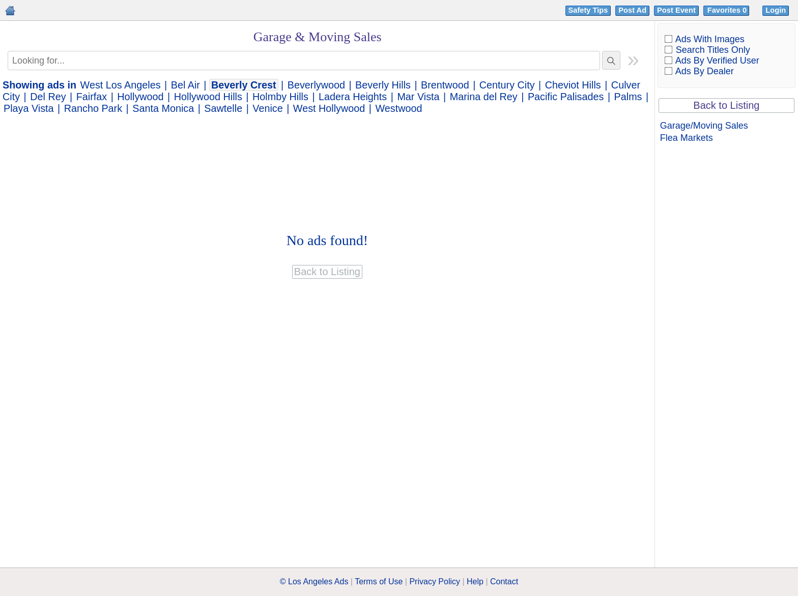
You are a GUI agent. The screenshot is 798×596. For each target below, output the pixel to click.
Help (475, 581)
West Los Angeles (120, 85)
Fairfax (91, 96)
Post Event (676, 10)
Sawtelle (223, 108)
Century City (507, 85)
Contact (504, 581)
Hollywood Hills (208, 96)
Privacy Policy (434, 581)
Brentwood (445, 85)
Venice (267, 108)
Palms (628, 96)
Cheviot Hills (573, 85)
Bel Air (185, 85)
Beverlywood (316, 85)
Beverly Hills (383, 85)
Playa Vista (29, 108)
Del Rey (48, 96)
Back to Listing (726, 105)
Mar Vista (418, 96)
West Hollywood (329, 108)
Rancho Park (93, 108)
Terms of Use (379, 581)
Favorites (728, 10)
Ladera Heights (353, 96)
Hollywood (140, 96)
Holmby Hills (280, 96)
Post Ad (632, 10)
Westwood (398, 108)
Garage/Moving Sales (704, 126)
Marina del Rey (484, 96)
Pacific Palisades (566, 96)
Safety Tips (588, 10)
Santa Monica (163, 108)
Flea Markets (686, 138)
